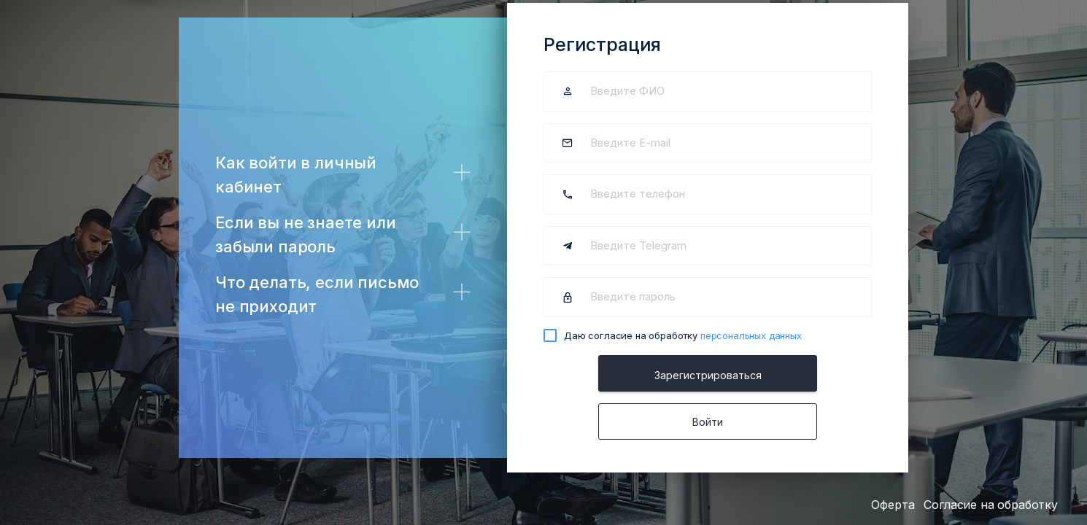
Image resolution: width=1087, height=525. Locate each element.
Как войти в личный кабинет (295, 174)
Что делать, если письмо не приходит (317, 294)
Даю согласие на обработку (683, 335)
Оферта (892, 504)
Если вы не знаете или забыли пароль (305, 234)
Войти (707, 422)
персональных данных (751, 335)
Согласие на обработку (991, 504)
